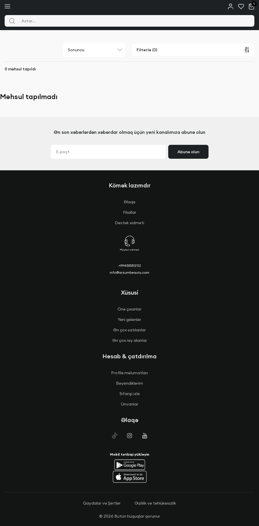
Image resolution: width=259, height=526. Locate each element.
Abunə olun (188, 151)
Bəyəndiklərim (129, 383)
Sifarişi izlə (129, 393)
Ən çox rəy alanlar (129, 340)
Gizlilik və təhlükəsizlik (155, 503)
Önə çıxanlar (129, 309)
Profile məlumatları (129, 372)
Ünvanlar (129, 404)
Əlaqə (129, 201)
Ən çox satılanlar (129, 330)
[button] (130, 464)
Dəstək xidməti (129, 222)
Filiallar (129, 212)
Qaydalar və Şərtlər (102, 503)
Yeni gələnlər (129, 319)
